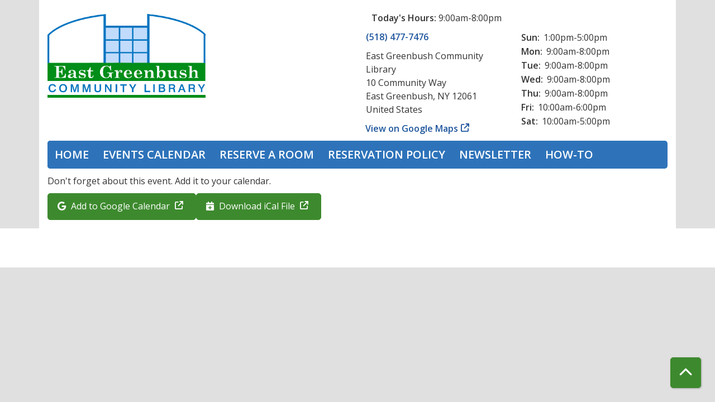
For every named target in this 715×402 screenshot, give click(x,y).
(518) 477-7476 (397, 37)
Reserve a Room (267, 154)
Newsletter (495, 154)
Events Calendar (154, 154)
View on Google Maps (412, 128)
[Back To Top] (685, 372)
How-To (569, 154)
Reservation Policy (386, 154)
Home (72, 154)
